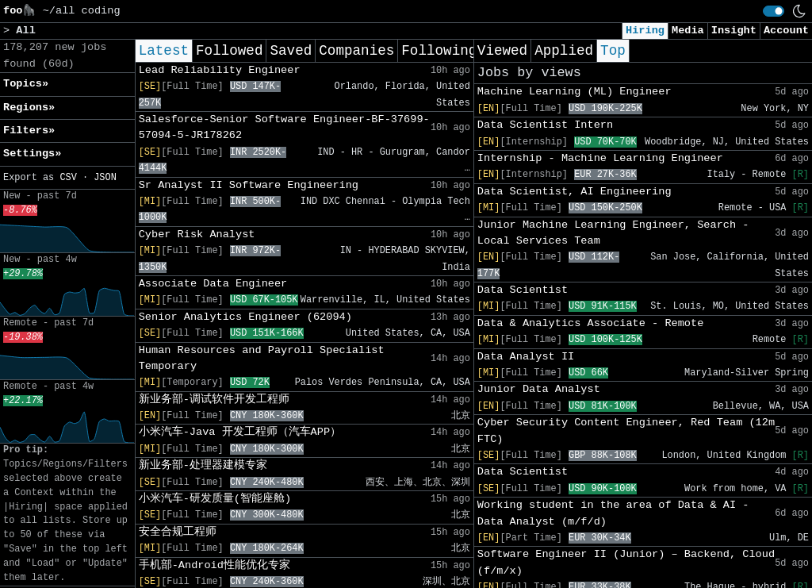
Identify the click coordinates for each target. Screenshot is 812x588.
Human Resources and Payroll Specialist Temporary (262, 358)
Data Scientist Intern (545, 125)
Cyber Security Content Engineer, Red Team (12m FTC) (626, 430)
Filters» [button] (29, 130)
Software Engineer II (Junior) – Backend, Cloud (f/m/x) (626, 562)
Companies (356, 51)
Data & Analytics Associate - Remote (590, 323)
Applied (563, 51)
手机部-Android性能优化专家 (214, 565)
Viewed (502, 51)
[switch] (773, 11)
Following (439, 51)
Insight (733, 31)
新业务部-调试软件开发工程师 (214, 399)
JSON (105, 177)
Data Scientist (522, 290)
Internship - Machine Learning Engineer (600, 158)
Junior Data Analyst (538, 389)
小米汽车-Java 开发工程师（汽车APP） (240, 432)
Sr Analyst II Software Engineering (248, 185)
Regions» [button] (29, 107)
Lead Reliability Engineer (220, 70)
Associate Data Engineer (213, 284)
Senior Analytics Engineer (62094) (245, 317)
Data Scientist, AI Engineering (574, 192)
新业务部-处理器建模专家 (203, 465)
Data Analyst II (525, 357)
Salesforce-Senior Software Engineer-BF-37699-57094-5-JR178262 (284, 127)
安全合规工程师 (177, 532)
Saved (291, 51)
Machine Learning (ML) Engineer (574, 92)
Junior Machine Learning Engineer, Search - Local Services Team (613, 233)
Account (786, 31)
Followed (229, 51)
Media (688, 31)
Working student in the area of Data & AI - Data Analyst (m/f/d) (613, 513)
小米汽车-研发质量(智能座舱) (215, 499)
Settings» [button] (32, 153)
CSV (67, 177)
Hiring (645, 31)
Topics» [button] (25, 84)
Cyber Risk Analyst (197, 234)
